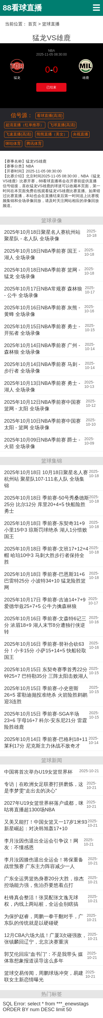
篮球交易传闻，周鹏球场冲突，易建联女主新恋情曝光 (43, 976)
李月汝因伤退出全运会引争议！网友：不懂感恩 (41, 844)
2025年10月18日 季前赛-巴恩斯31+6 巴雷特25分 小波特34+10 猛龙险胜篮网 (45, 581)
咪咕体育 (13, 143)
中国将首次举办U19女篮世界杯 (38, 772)
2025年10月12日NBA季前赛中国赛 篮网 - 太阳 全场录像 (42, 405)
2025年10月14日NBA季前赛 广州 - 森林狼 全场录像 (42, 349)
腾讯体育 (34, 143)
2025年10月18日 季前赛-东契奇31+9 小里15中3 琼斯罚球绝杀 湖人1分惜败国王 (45, 530)
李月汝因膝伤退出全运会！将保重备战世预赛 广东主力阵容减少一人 (43, 863)
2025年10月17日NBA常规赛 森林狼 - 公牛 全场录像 (43, 292)
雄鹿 (85, 78)
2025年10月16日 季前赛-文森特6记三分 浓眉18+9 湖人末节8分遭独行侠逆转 (45, 625)
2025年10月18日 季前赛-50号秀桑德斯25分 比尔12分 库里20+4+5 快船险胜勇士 (46, 504)
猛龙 (17, 78)
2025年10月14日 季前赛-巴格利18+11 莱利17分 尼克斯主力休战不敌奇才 (46, 743)
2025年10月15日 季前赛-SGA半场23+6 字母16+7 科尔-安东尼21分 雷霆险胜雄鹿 (45, 720)
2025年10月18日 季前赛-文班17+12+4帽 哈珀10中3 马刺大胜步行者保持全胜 (46, 555)
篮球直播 (51, 24)
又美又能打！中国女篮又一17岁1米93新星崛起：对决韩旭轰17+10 (45, 825)
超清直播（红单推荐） (24, 125)
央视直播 (80, 134)
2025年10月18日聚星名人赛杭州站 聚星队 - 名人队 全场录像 (42, 235)
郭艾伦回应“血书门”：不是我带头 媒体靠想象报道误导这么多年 (43, 957)
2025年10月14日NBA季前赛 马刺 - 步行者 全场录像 (42, 368)
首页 (32, 24)
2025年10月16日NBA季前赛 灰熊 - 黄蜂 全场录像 (42, 311)
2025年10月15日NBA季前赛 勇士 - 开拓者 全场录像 (42, 330)
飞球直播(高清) (62, 125)
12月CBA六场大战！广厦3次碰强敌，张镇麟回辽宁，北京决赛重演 (45, 939)
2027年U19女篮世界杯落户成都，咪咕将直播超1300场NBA (43, 806)
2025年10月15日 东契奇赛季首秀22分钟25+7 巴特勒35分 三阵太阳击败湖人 (46, 673)
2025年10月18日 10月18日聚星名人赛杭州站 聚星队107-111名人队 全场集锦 (46, 479)
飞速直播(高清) (18, 134)
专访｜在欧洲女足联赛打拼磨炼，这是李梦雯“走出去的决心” (43, 787)
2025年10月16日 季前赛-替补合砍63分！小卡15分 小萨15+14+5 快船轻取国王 (45, 650)
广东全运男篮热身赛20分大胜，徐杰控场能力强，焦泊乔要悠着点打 (44, 882)
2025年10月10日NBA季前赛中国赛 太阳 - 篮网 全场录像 (42, 424)
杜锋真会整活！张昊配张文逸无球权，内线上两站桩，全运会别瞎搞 (41, 901)
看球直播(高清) (49, 115)
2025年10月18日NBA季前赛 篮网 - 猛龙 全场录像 (42, 273)
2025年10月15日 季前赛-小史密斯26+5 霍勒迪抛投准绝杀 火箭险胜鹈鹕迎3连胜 (45, 695)
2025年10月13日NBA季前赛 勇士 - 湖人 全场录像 (42, 386)
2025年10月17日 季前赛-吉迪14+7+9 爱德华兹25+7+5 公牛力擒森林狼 (44, 603)
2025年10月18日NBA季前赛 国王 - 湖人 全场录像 (42, 254)
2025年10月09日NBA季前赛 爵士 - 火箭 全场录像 (42, 443)
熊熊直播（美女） (52, 134)
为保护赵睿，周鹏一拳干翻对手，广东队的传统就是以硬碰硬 (43, 920)
